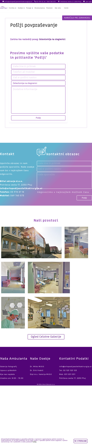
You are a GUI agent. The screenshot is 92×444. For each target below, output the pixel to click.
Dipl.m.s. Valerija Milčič (41, 374)
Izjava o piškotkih (8, 370)
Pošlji (38, 118)
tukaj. (35, 442)
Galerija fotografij (8, 366)
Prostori (49, 8)
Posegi (30, 8)
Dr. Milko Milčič (37, 366)
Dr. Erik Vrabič (36, 370)
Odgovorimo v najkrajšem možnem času (63, 192)
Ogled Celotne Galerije (46, 337)
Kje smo (58, 8)
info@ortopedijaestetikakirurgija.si (18, 2)
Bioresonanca (40, 8)
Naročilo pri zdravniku (77, 18)
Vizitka (13, 8)
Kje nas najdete (7, 374)
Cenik (66, 8)
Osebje (21, 8)
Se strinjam (80, 441)
